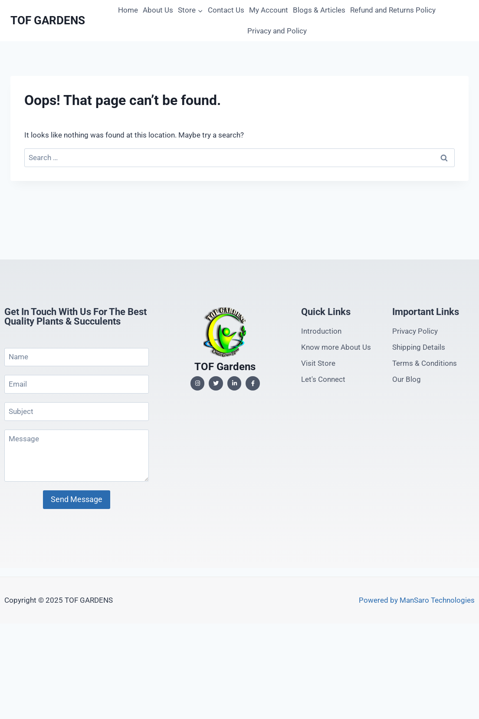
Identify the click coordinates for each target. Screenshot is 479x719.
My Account (268, 10)
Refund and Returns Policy (393, 10)
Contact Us (226, 10)
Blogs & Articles (319, 10)
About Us (158, 10)
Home (128, 10)
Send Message (76, 499)
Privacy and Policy (277, 30)
